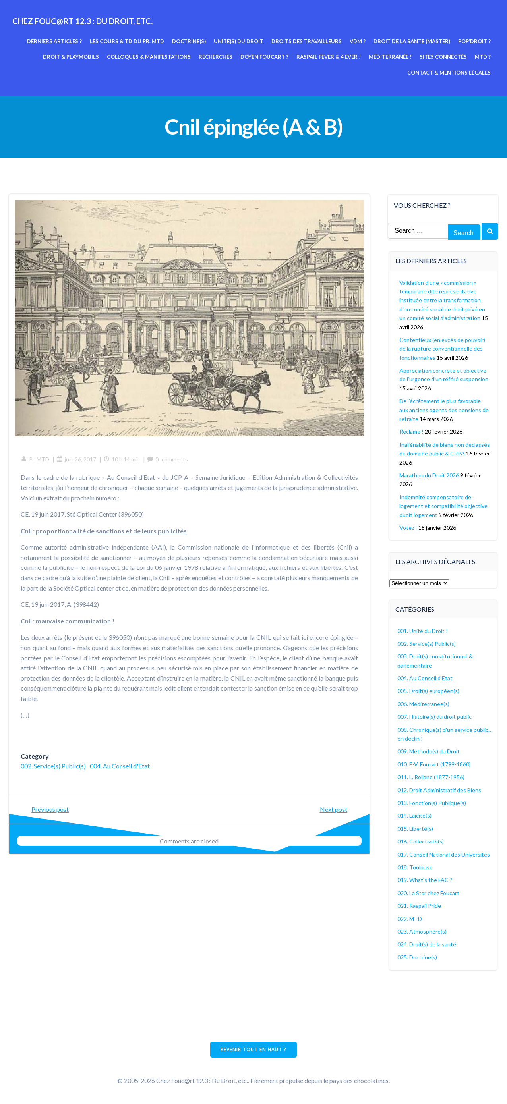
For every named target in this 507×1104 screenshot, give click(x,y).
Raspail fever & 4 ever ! (329, 57)
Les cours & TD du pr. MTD (127, 41)
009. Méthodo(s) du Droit (429, 750)
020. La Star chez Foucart (429, 892)
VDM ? (358, 41)
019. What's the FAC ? (425, 879)
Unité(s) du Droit (239, 41)
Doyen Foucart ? (265, 57)
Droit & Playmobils (71, 57)
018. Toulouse (415, 866)
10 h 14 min (122, 459)
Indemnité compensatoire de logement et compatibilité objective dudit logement (444, 505)
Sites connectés (443, 57)
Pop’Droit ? (475, 41)
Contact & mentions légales (449, 72)
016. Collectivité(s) (421, 841)
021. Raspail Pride (419, 905)
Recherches (216, 57)
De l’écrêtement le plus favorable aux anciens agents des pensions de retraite (444, 409)
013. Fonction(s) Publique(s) (432, 802)
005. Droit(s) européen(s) (429, 690)
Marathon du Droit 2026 (429, 474)
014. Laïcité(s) (415, 815)
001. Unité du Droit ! (423, 630)
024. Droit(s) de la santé (427, 943)
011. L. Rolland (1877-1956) (431, 776)
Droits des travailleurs (307, 41)
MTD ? (483, 57)
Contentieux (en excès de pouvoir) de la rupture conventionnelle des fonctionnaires (443, 348)
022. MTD (410, 918)
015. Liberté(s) (415, 828)
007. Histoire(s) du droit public (435, 716)
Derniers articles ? (54, 41)
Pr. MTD (35, 459)
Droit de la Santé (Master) (412, 41)
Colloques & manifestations (149, 57)
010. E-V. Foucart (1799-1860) (434, 763)
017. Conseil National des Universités (444, 854)
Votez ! (409, 527)
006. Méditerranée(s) (424, 703)
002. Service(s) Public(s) (53, 766)
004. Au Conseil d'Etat (120, 766)
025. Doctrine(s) (417, 956)
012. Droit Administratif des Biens (440, 789)
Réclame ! (412, 431)
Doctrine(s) (189, 41)
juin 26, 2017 (77, 459)
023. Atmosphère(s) (422, 931)
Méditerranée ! (390, 57)
